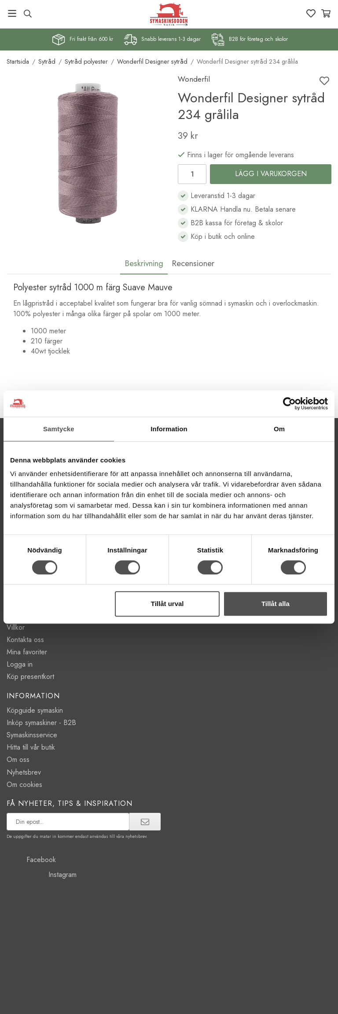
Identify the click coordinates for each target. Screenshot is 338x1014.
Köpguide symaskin (35, 710)
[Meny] (12, 13)
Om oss (18, 759)
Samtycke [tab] (58, 429)
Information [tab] (169, 429)
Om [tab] (279, 429)
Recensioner (193, 263)
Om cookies (24, 784)
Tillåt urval (167, 603)
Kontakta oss (25, 640)
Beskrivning (144, 263)
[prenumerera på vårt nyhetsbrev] (68, 821)
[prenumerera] (145, 821)
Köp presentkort (30, 676)
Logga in (20, 664)
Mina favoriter (27, 652)
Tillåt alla (275, 603)
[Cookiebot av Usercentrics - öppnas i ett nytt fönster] (289, 403)
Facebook (31, 860)
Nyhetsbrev (24, 772)
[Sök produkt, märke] (27, 14)
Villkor (16, 627)
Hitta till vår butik (31, 747)
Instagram (42, 875)
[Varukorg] (326, 13)
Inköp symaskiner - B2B (41, 723)
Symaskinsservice (32, 735)
